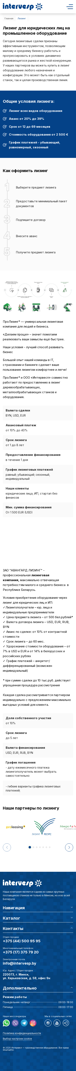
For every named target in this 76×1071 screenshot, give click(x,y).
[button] (69, 847)
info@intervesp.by (19, 963)
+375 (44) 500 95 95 (22, 941)
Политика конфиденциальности (22, 1033)
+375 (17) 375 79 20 (21, 952)
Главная (8, 18)
